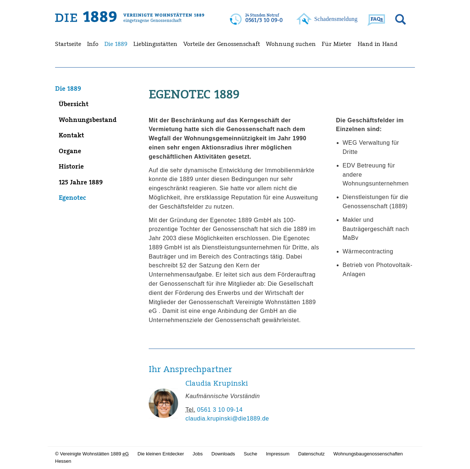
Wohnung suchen (291, 44)
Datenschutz (311, 454)
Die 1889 (115, 44)
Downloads (223, 454)
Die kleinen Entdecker (161, 454)
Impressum (277, 454)
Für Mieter (336, 44)
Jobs (198, 454)
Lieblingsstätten (155, 44)
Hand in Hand (377, 44)
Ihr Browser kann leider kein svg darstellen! (257, 19)
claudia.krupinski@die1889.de (227, 421)
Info (92, 44)
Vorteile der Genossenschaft (221, 44)
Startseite (68, 44)
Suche (250, 454)
